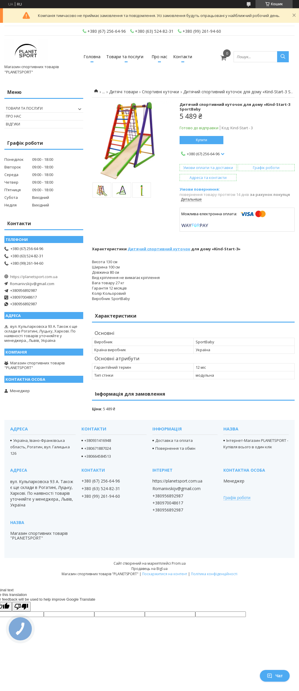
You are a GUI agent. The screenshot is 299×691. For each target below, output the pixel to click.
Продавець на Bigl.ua (149, 568)
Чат (275, 675)
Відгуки (13, 124)
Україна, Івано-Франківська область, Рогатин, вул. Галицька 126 (40, 447)
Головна (92, 56)
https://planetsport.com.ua (34, 276)
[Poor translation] (21, 606)
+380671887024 (97, 448)
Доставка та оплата (174, 440)
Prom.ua (179, 563)
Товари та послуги (124, 56)
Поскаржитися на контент (164, 573)
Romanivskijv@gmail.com (32, 283)
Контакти (182, 56)
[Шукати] (283, 56)
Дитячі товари (123, 91)
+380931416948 (97, 440)
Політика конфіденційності (214, 573)
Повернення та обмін (175, 448)
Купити (201, 140)
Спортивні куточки (160, 91)
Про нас (159, 56)
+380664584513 (97, 456)
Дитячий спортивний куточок (159, 248)
